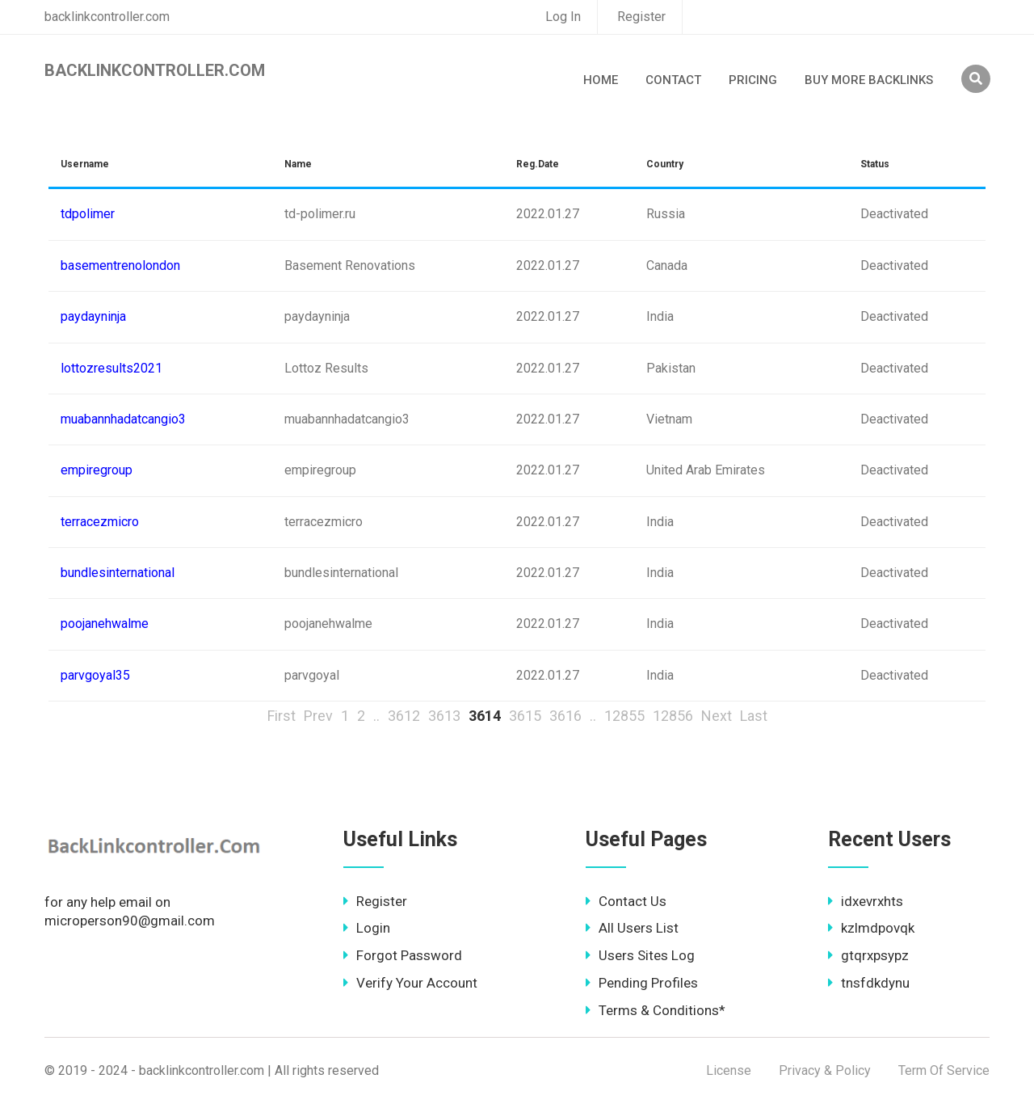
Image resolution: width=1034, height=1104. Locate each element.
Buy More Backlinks (869, 80)
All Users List (632, 928)
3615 (525, 715)
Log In (563, 16)
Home (600, 80)
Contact (673, 80)
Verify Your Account (410, 983)
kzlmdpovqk (871, 928)
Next (716, 715)
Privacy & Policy (825, 1070)
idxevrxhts (865, 901)
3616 (565, 715)
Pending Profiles (642, 983)
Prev (318, 715)
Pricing (753, 80)
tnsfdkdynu (869, 983)
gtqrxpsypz (868, 955)
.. (376, 715)
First (281, 715)
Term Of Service (944, 1070)
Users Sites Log (640, 955)
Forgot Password (402, 955)
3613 (444, 715)
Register (641, 16)
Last (753, 715)
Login (366, 928)
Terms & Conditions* (655, 1010)
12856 (673, 715)
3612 (404, 715)
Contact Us (626, 901)
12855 (624, 715)
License (728, 1070)
